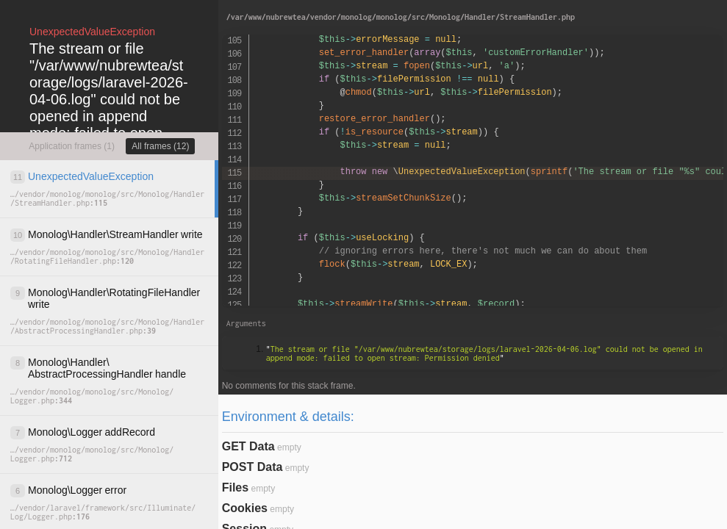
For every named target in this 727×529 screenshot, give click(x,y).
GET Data (248, 446)
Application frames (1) (72, 146)
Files (235, 487)
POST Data (252, 467)
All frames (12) (160, 146)
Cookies (245, 508)
